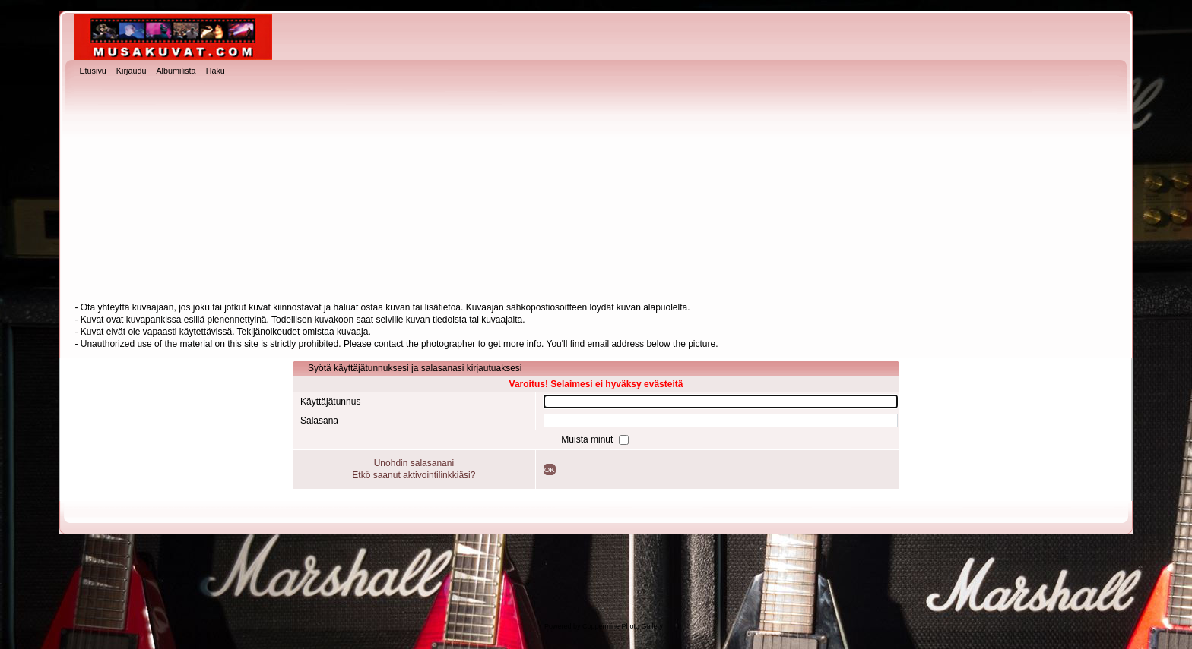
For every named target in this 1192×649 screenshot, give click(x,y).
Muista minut (588, 439)
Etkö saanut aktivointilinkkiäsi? (413, 475)
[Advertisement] (596, 190)
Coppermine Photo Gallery (622, 626)
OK (549, 469)
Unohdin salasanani (414, 463)
